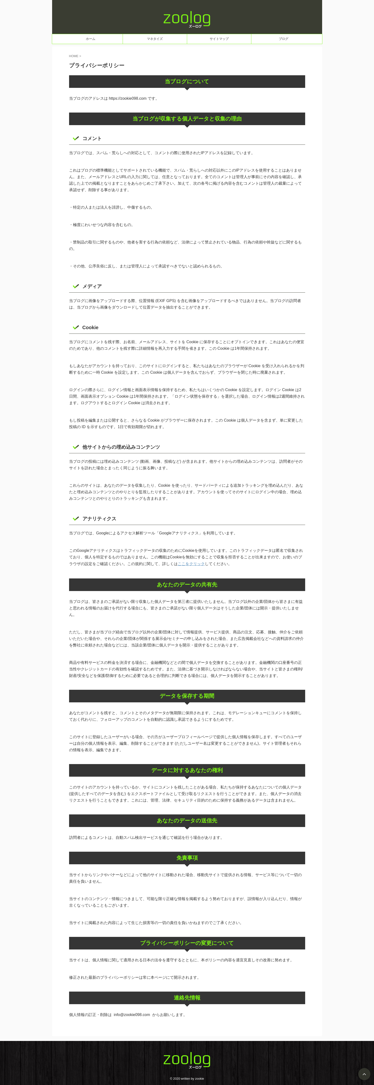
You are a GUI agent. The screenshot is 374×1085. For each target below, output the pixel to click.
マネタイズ (155, 39)
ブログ (283, 39)
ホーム (90, 39)
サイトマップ (219, 39)
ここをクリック (191, 563)
